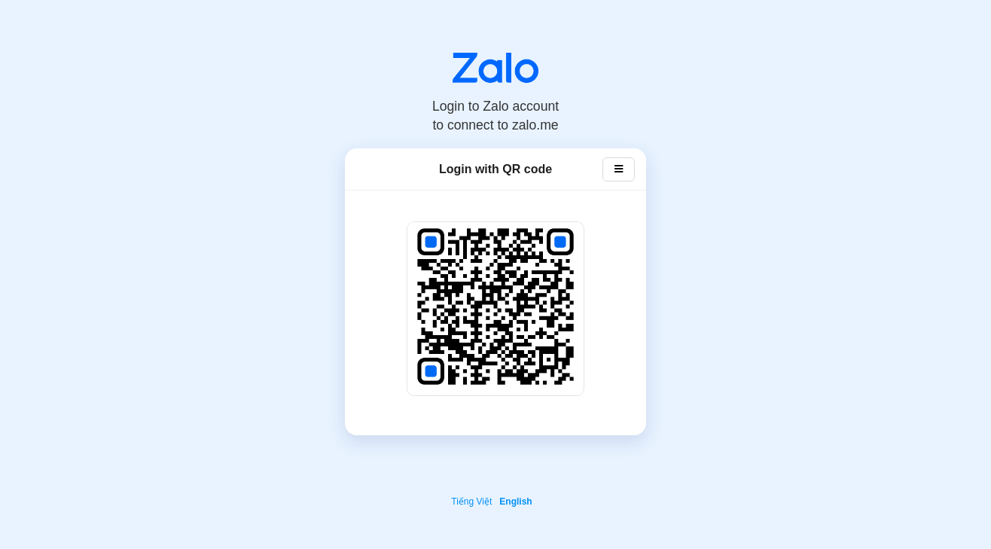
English (515, 501)
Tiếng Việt (471, 501)
